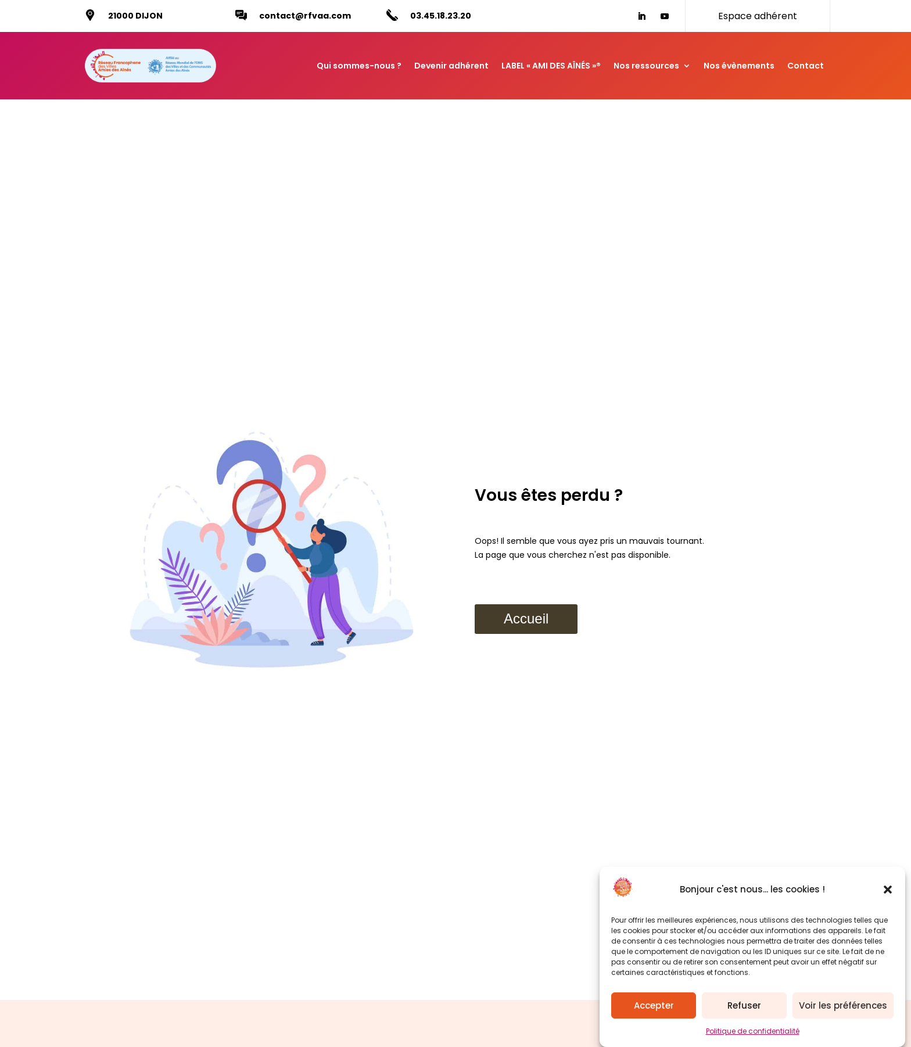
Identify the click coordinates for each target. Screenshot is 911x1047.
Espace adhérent (757, 16)
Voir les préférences (843, 1008)
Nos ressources (646, 65)
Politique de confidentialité (752, 1034)
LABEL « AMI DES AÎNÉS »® (551, 65)
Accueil (526, 618)
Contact (805, 65)
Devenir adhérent (451, 65)
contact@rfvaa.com (305, 15)
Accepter (654, 1008)
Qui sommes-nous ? (359, 65)
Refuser (744, 1008)
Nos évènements (739, 65)
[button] (888, 892)
